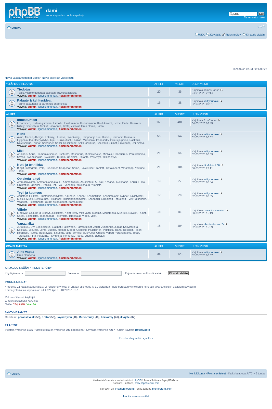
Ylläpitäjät (19, 304)
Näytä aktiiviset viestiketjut (57, 77)
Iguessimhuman (47, 95)
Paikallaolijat (16, 282)
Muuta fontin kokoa (261, 27)
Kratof (46, 317)
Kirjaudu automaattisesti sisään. (146, 273)
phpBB (137, 380)
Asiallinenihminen (70, 95)
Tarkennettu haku (254, 17)
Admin (32, 95)
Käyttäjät (215, 34)
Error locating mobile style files (136, 338)
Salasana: (73, 273)
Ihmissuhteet (27, 120)
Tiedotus (24, 89)
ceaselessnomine (214, 210)
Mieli (20, 151)
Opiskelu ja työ (28, 178)
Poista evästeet (216, 373)
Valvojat (31, 304)
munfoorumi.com (162, 388)
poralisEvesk (26, 317)
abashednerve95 (214, 224)
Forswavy (107, 317)
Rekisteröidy (233, 34)
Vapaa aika (25, 223)
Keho (21, 134)
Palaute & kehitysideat (34, 100)
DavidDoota (142, 329)
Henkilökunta (197, 373)
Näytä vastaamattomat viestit (22, 77)
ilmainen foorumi (124, 388)
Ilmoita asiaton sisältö (136, 396)
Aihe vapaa (25, 252)
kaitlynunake (211, 101)
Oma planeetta (16, 246)
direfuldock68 (212, 165)
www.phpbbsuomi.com (147, 383)
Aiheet (10, 114)
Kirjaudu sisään (255, 34)
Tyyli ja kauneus (29, 192)
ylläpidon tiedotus (19, 84)
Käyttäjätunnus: (14, 273)
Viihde (22, 209)
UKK (202, 34)
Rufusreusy (86, 317)
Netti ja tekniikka (30, 164)
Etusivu (16, 27)
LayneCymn (64, 317)
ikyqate (125, 317)
